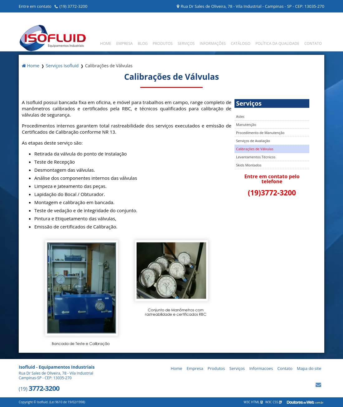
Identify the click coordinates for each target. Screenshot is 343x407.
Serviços (186, 43)
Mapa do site (309, 368)
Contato (313, 43)
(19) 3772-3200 (74, 6)
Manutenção (246, 124)
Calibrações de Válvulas (254, 148)
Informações (213, 43)
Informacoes (261, 368)
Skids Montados (248, 165)
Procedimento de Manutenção (260, 132)
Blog (143, 43)
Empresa (124, 43)
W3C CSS (273, 402)
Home (105, 43)
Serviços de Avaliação (253, 140)
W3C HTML (253, 402)
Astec (240, 116)
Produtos (163, 43)
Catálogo (240, 43)
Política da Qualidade (277, 43)
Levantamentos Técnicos (255, 157)
